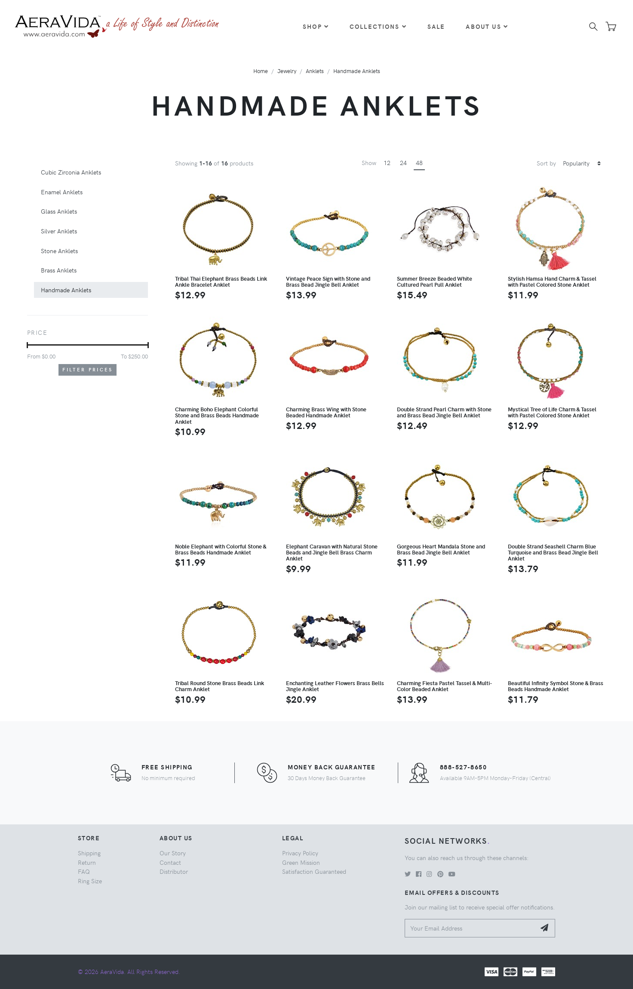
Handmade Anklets (356, 70)
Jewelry (286, 70)
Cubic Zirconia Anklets (71, 172)
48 (419, 162)
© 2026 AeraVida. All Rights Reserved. (129, 971)
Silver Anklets (59, 231)
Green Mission (301, 862)
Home (260, 70)
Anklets (315, 70)
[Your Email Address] (470, 928)
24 (403, 162)
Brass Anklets (59, 270)
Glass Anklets (59, 211)
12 (387, 162)
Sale (436, 26)
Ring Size (90, 880)
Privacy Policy (300, 852)
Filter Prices (87, 369)
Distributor (174, 871)
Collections (378, 26)
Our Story (173, 852)
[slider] (27, 345)
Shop (316, 26)
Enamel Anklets (62, 191)
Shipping (89, 852)
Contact (170, 862)
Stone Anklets (59, 250)
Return (87, 862)
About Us (487, 26)
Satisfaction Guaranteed (314, 871)
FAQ (84, 871)
